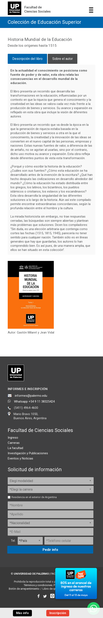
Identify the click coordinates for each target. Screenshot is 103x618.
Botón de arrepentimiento (24, 588)
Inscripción (57, 613)
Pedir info (50, 550)
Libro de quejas (52, 588)
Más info (22, 613)
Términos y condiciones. (38, 585)
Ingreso (13, 437)
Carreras (14, 443)
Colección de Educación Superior (44, 22)
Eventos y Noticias (20, 458)
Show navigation (91, 10)
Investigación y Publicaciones (28, 453)
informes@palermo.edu (31, 396)
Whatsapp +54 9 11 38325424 (34, 401)
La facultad (15, 448)
